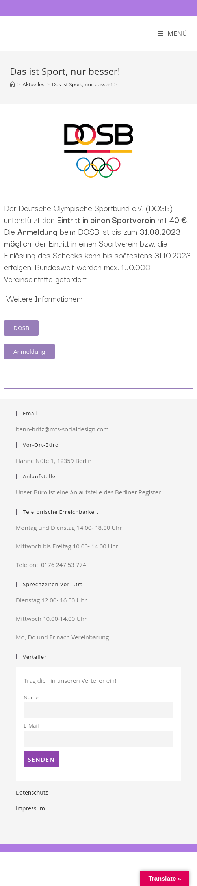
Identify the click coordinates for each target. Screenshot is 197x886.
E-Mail (31, 725)
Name (31, 697)
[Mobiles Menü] (172, 33)
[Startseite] (12, 84)
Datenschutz (32, 792)
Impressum (30, 808)
